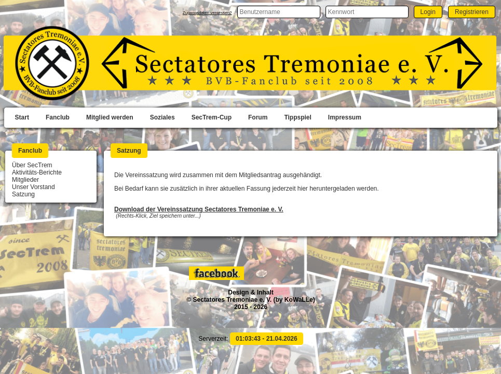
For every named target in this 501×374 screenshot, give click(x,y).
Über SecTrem (32, 165)
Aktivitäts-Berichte (37, 172)
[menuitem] (22, 118)
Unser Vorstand (33, 187)
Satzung (23, 194)
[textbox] (278, 12)
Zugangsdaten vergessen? (207, 12)
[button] (428, 12)
